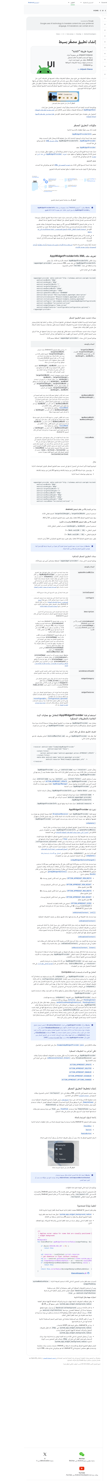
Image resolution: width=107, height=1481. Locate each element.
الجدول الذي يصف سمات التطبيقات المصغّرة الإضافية (48, 832)
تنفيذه (70, 157)
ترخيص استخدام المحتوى (25, 1358)
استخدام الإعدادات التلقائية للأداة (25, 606)
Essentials (81, 2)
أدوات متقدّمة (18, 245)
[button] (94, 18)
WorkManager (17, 1032)
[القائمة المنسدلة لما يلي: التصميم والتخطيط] (56, 2)
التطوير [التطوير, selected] (49, 2)
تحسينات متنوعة (28, 245)
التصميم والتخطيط (64, 2)
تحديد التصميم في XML (38, 165)
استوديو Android (9, 2)
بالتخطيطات (41, 1100)
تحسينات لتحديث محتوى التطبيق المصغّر (21, 587)
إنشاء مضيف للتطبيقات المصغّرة (20, 110)
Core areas (88, 10)
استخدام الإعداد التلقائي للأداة (53, 229)
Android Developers (66, 34)
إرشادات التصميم (60, 1096)
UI (79, 10)
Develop (101, 10)
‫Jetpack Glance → (61, 69)
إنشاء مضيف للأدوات (58, 247)
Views (72, 10)
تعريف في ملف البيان (28, 154)
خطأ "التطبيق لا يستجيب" (31, 1037)
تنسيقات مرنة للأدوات (41, 245)
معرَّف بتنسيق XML (28, 141)
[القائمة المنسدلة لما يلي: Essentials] (75, 2)
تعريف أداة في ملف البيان (21, 964)
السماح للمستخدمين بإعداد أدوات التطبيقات (30, 849)
